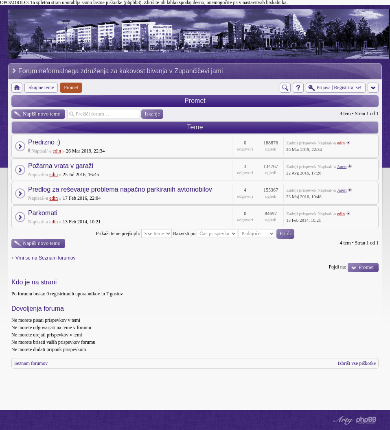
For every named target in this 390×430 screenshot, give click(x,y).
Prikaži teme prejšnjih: (134, 233)
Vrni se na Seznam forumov (45, 257)
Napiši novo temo (41, 114)
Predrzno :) (44, 142)
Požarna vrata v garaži (60, 165)
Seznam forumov (31, 363)
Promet (195, 100)
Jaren (341, 166)
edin (57, 151)
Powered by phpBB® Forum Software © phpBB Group (366, 420)
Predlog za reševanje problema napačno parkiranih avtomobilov (120, 189)
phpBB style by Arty (342, 420)
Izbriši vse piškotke (357, 363)
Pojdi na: (337, 267)
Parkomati (42, 213)
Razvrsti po (205, 233)
